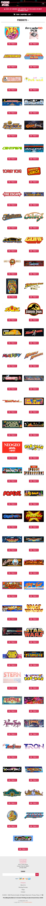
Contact (23, 892)
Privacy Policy (35, 895)
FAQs (23, 889)
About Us (23, 885)
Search (37, 874)
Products (23, 882)
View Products (12, 44)
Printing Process (23, 887)
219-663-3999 (23, 867)
